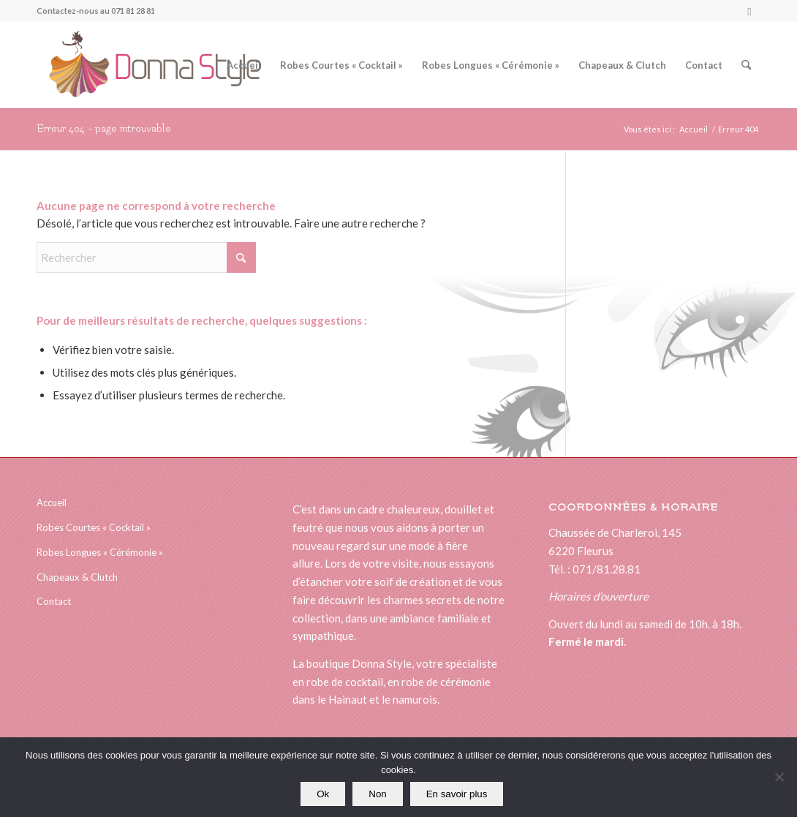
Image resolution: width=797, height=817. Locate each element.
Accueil (52, 502)
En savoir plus (457, 793)
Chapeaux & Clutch (77, 577)
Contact (54, 601)
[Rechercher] (746, 65)
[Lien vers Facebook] (749, 11)
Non (377, 793)
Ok (323, 793)
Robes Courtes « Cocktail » (94, 527)
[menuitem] (244, 65)
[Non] (778, 777)
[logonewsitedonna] (149, 65)
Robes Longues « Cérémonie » (100, 552)
